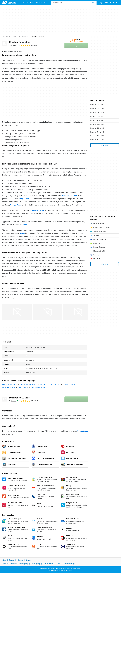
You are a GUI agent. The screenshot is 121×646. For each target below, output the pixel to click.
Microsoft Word (38, 210)
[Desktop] (14, 36)
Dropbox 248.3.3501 (97, 105)
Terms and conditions (9, 564)
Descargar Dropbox (8, 384)
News (23, 2)
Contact (11, 560)
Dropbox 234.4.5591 (97, 116)
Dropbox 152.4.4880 (97, 140)
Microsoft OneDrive (69, 196)
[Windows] (8, 36)
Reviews (30, 2)
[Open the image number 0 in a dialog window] (17, 312)
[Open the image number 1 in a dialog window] (47, 312)
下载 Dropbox (23, 387)
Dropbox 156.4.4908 (97, 128)
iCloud (24, 225)
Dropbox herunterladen (27, 384)
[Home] (3, 36)
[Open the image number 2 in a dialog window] (77, 312)
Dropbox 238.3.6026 (97, 112)
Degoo (22, 233)
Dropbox (19, 42)
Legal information (48, 564)
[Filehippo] (9, 2)
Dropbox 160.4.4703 (97, 120)
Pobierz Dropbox (69, 384)
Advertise (20, 560)
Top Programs (41, 2)
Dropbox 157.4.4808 (97, 124)
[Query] (73, 3)
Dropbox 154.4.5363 (97, 132)
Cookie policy (23, 564)
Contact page (82, 431)
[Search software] (93, 3)
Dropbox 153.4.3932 (97, 136)
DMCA (59, 564)
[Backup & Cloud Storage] (24, 36)
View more (104, 145)
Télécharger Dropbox (39, 387)
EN (115, 3)
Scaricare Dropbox (8, 387)
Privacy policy (35, 564)
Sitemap (28, 560)
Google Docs (15, 205)
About (4, 560)
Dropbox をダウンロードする (49, 384)
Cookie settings (69, 564)
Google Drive (24, 199)
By (12, 45)
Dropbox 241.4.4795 (97, 108)
